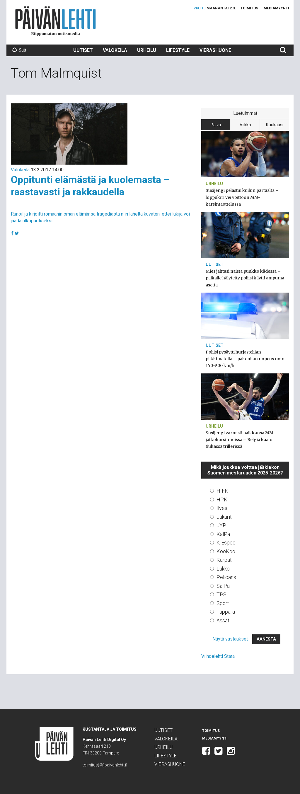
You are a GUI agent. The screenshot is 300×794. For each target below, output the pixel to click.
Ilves (222, 508)
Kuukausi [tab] (274, 124)
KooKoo (226, 551)
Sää (19, 50)
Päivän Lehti (55, 21)
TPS (221, 594)
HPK (222, 499)
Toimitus (249, 8)
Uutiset (83, 50)
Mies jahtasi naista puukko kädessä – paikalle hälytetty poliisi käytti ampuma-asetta (246, 278)
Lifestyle (178, 50)
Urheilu (146, 50)
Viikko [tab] (245, 124)
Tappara (226, 612)
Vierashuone (215, 50)
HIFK (222, 491)
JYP (221, 525)
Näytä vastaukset (230, 639)
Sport (223, 603)
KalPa (223, 534)
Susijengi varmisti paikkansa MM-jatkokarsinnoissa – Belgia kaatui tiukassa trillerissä (240, 439)
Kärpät (224, 560)
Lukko (223, 569)
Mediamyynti (276, 8)
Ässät (223, 620)
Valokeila (115, 50)
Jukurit (224, 517)
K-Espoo (226, 542)
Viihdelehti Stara (218, 656)
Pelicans (226, 577)
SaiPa (223, 586)
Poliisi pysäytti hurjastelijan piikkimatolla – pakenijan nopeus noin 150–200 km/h (245, 358)
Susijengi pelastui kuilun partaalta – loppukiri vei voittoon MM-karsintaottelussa (242, 197)
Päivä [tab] (216, 124)
